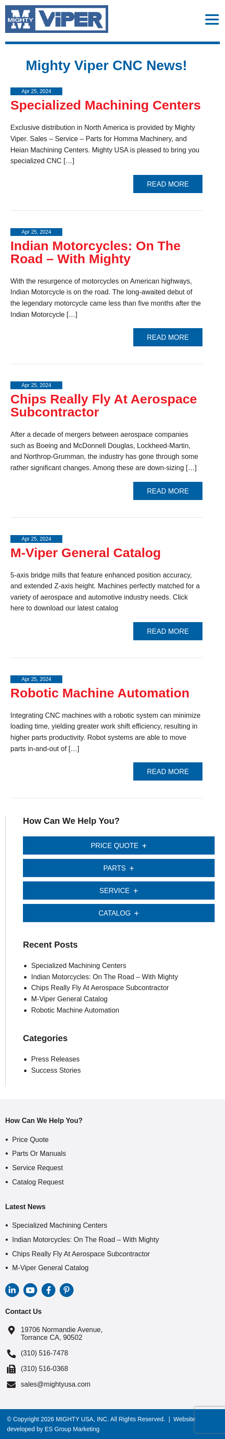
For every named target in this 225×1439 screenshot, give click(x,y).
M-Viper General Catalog (85, 552)
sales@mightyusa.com (55, 1384)
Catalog (115, 913)
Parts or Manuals (39, 1153)
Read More (168, 184)
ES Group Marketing (72, 1429)
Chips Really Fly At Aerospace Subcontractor (103, 405)
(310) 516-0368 (44, 1368)
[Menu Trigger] (212, 19)
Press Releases (55, 1059)
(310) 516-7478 (44, 1353)
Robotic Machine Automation (100, 693)
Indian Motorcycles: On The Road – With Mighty (95, 252)
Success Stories (56, 1070)
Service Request (37, 1167)
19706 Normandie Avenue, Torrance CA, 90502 (62, 1333)
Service (115, 890)
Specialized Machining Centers (105, 105)
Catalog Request (38, 1182)
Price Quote (114, 845)
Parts (114, 868)
